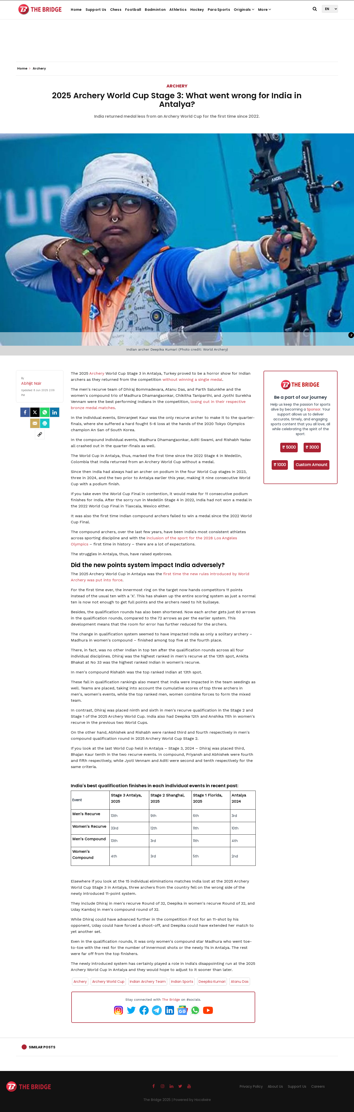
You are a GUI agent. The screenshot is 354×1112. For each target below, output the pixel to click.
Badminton (155, 9)
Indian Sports (182, 981)
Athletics (178, 9)
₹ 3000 (312, 447)
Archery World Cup (108, 981)
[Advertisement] (177, 46)
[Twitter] (35, 412)
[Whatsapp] (45, 412)
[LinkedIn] (54, 412)
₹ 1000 (280, 465)
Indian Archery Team (148, 981)
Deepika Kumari (212, 981)
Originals (244, 9)
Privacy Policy (251, 1086)
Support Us (96, 9)
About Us (275, 1086)
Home (76, 9)
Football (133, 9)
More (264, 9)
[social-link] (40, 434)
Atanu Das (240, 981)
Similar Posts (42, 1047)
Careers (318, 1086)
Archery (177, 86)
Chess (116, 9)
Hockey (197, 9)
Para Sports (219, 9)
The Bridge (171, 999)
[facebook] (25, 412)
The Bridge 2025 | (158, 1099)
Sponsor (314, 409)
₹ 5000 (289, 447)
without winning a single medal (192, 379)
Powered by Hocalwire (192, 1099)
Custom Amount (311, 465)
